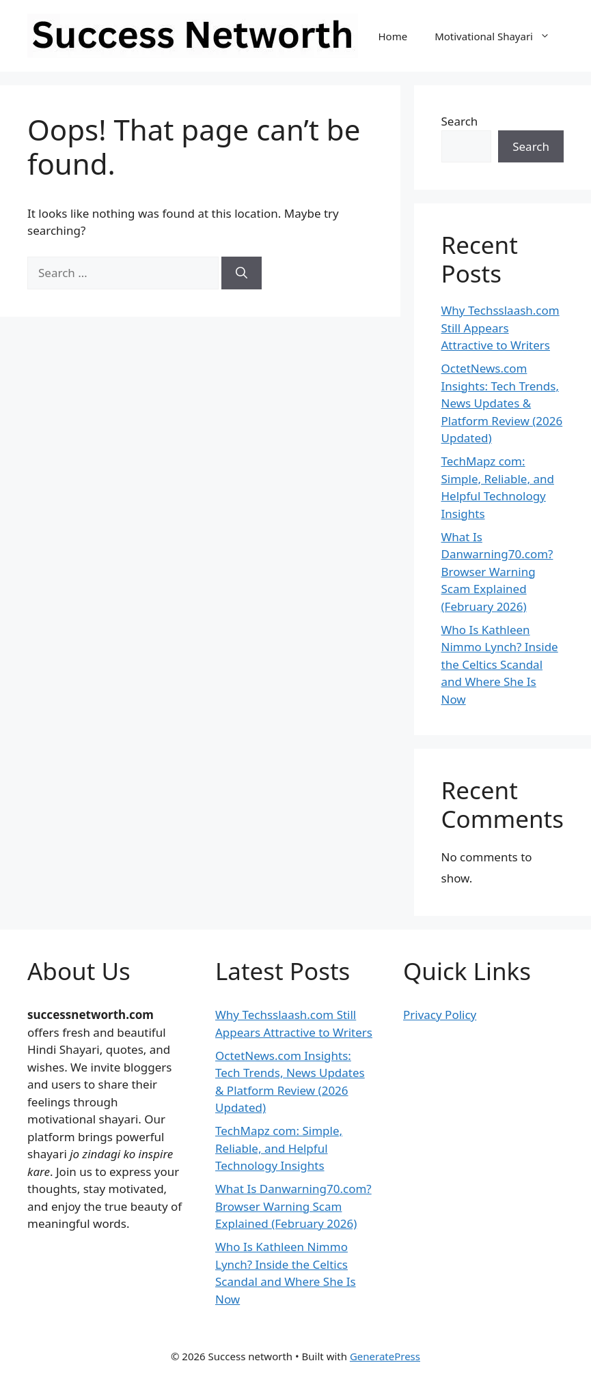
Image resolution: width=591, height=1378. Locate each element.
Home (392, 36)
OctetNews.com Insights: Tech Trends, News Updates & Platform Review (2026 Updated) (502, 403)
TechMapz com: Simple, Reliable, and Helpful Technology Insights (278, 1148)
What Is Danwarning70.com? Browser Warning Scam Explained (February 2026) (497, 571)
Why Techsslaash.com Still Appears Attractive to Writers (500, 327)
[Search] (241, 273)
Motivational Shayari (499, 36)
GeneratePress (385, 1356)
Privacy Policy (439, 1014)
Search (459, 121)
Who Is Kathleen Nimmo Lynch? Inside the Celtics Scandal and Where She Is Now (499, 664)
